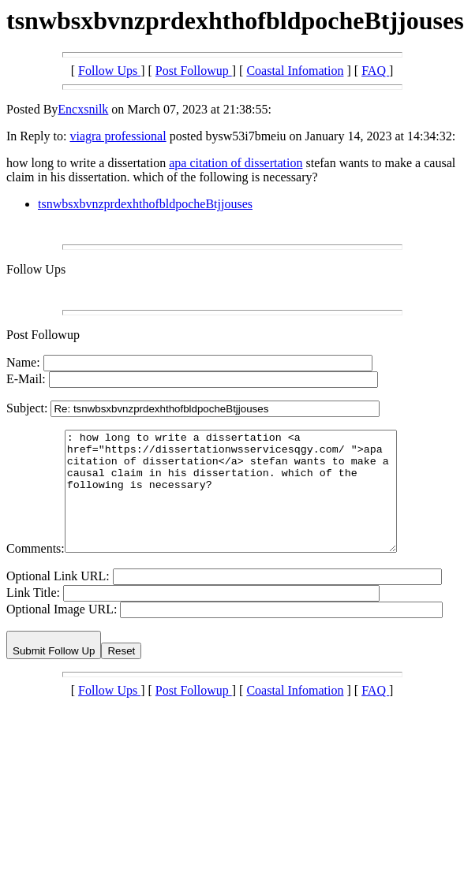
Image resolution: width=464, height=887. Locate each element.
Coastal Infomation (294, 70)
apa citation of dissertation (235, 163)
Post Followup (193, 70)
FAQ (375, 70)
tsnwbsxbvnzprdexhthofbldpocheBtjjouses (145, 204)
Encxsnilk (83, 109)
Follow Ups (109, 70)
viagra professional (117, 136)
